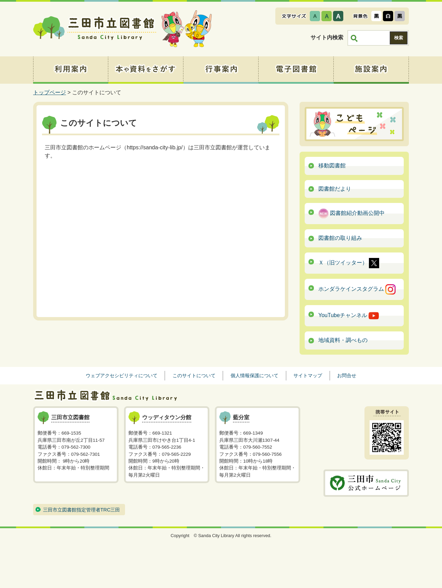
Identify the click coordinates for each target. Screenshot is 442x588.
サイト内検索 (326, 37)
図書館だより (334, 189)
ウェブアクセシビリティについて (121, 375)
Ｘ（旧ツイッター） (348, 263)
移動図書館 (332, 165)
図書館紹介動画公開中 (351, 213)
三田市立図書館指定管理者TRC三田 (81, 509)
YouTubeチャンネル (348, 316)
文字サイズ (293, 16)
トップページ (49, 92)
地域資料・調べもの (343, 340)
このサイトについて (194, 375)
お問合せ (346, 375)
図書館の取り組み (340, 238)
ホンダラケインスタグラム (357, 289)
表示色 (360, 16)
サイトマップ (307, 375)
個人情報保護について (254, 375)
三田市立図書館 (94, 29)
